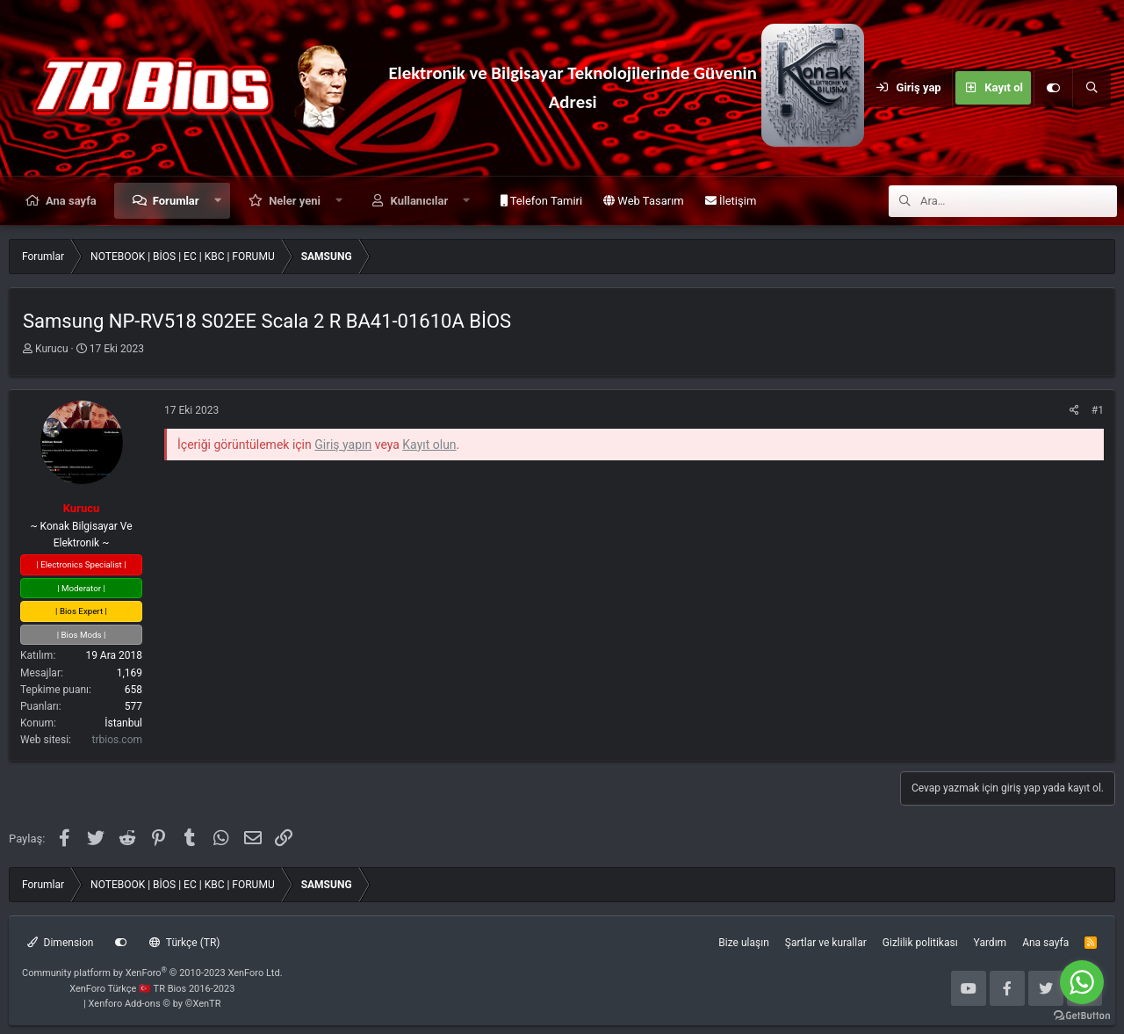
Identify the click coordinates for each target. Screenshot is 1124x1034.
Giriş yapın (342, 444)
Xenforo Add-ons (155, 1003)
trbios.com (117, 740)
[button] (217, 201)
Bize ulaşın (743, 942)
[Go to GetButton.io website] (1082, 1016)
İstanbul (123, 723)
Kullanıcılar (420, 200)
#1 (1098, 410)
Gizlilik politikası (920, 942)
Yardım (990, 942)
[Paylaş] (1074, 411)
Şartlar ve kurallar (826, 942)
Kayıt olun (429, 444)
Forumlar (176, 200)
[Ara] (1091, 88)
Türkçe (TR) (184, 942)
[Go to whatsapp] (1082, 982)
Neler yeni (295, 200)
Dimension (60, 942)
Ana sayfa (71, 200)
